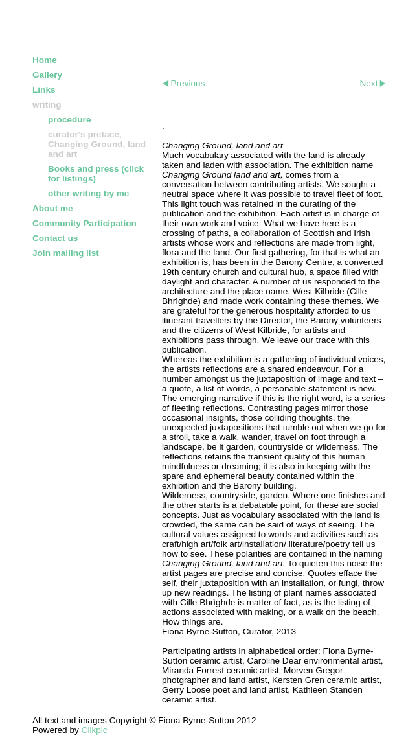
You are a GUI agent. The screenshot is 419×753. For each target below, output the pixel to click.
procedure (69, 119)
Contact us (55, 238)
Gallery (47, 75)
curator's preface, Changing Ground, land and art (97, 144)
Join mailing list (65, 253)
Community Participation (84, 223)
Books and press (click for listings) (96, 173)
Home (44, 60)
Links (44, 90)
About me (52, 208)
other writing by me (88, 193)
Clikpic (95, 730)
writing (47, 105)
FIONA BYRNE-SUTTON (106, 24)
